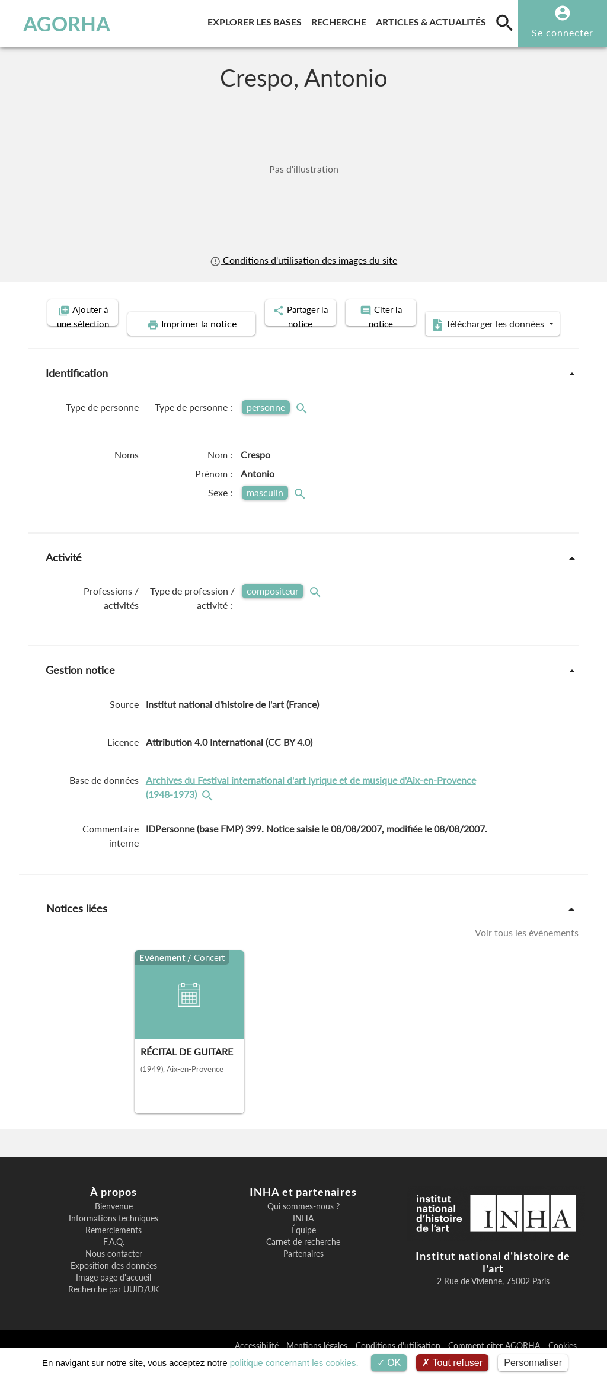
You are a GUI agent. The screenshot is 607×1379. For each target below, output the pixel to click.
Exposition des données (114, 1284)
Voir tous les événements (527, 951)
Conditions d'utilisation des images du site (303, 260)
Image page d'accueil (113, 1296)
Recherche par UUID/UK (113, 1308)
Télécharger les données (437, 342)
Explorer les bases (256, 19)
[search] (504, 22)
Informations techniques (113, 1237)
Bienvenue (114, 1225)
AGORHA (62, 24)
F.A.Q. (113, 1260)
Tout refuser (452, 1363)
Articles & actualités (433, 19)
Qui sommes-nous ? (303, 1225)
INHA (303, 1237)
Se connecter (562, 32)
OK (389, 1363)
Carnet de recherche (303, 1260)
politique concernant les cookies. (294, 1363)
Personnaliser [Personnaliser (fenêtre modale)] (533, 1363)
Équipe (303, 1249)
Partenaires (303, 1272)
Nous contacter (113, 1272)
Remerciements (113, 1249)
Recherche (341, 19)
